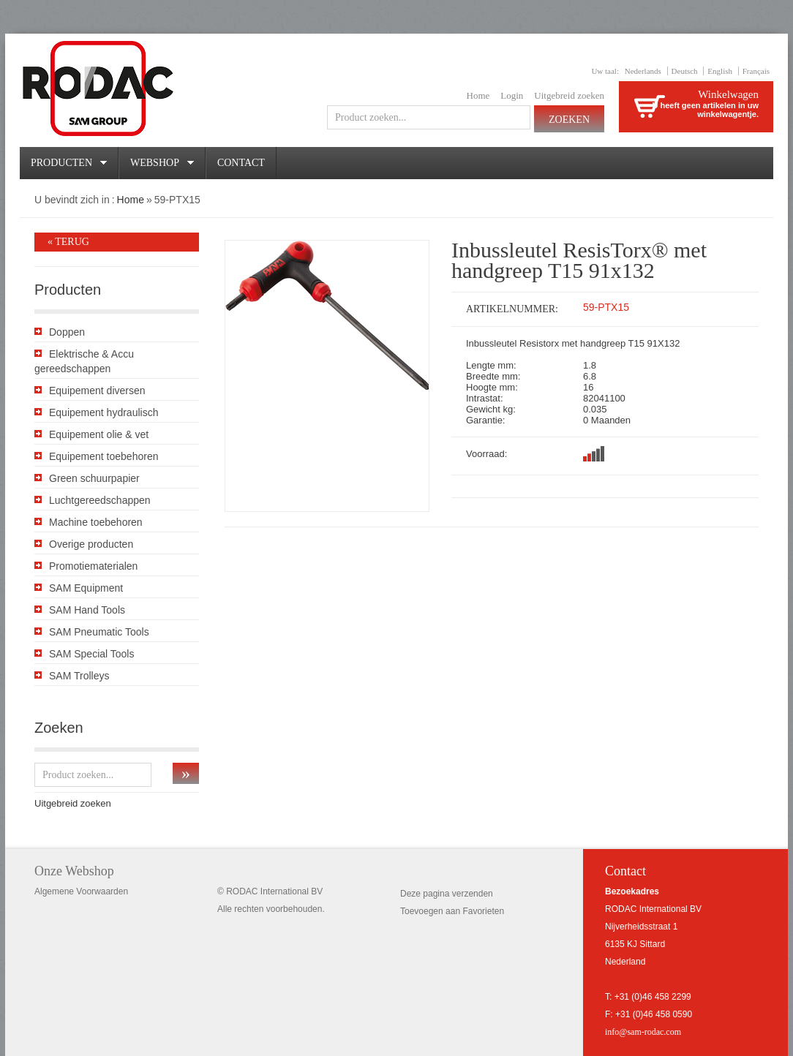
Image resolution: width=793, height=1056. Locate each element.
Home (478, 95)
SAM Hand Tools (87, 610)
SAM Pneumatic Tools (99, 632)
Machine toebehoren (96, 522)
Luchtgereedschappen (100, 500)
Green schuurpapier (94, 478)
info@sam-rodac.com (643, 1032)
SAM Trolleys (79, 676)
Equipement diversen (97, 390)
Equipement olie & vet (99, 434)
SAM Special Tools (91, 654)
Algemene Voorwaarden (81, 891)
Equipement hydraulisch (103, 412)
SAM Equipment (86, 588)
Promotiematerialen (93, 566)
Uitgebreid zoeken (569, 95)
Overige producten (91, 544)
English (719, 71)
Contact (241, 162)
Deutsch (685, 71)
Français (756, 71)
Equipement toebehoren (103, 456)
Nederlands (643, 71)
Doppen (67, 332)
